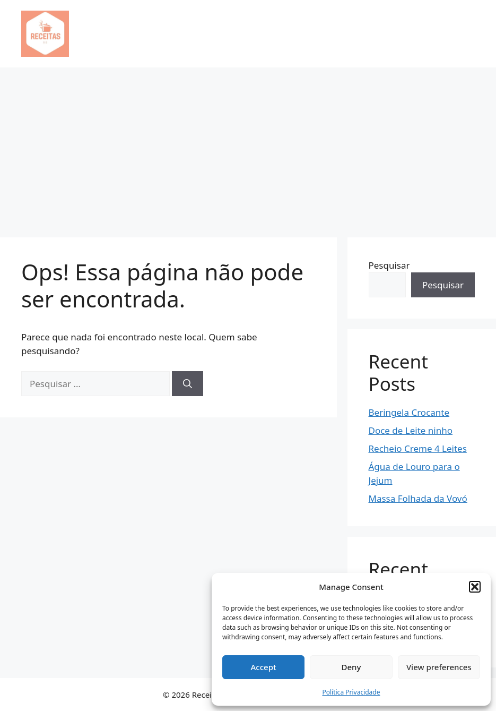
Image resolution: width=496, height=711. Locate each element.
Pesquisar (389, 265)
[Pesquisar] (187, 384)
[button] (474, 586)
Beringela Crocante (409, 412)
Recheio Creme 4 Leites (418, 448)
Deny (351, 667)
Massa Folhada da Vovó (418, 498)
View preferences (439, 667)
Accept (263, 667)
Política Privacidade (351, 692)
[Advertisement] (248, 147)
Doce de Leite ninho (411, 430)
